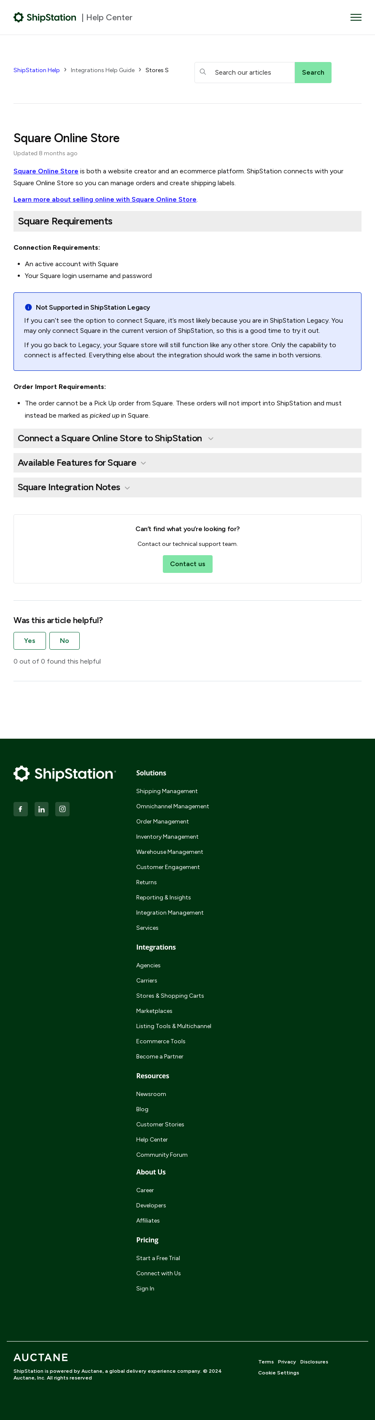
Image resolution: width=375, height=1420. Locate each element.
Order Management (162, 821)
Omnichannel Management (172, 806)
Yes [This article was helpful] (29, 641)
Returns (146, 882)
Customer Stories (160, 1124)
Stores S (157, 70)
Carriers (146, 980)
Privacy (287, 1362)
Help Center (152, 1139)
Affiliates (148, 1220)
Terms (266, 1362)
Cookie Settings (278, 1373)
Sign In (145, 1288)
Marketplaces (154, 1011)
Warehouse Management (169, 852)
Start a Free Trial (158, 1258)
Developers (151, 1205)
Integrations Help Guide (103, 70)
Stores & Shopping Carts (170, 995)
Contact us (187, 564)
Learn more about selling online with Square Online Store (105, 199)
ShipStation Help (36, 70)
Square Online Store (45, 171)
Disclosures (314, 1362)
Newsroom (151, 1094)
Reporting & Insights (163, 897)
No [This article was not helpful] (64, 641)
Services (147, 927)
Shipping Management (167, 791)
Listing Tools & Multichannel (173, 1026)
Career (145, 1190)
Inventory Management (167, 836)
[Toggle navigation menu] (356, 17)
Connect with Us (158, 1273)
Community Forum (162, 1154)
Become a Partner (159, 1056)
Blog (142, 1109)
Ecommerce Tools (161, 1041)
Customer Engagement (168, 867)
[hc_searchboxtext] (244, 72)
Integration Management (170, 912)
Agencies (148, 965)
